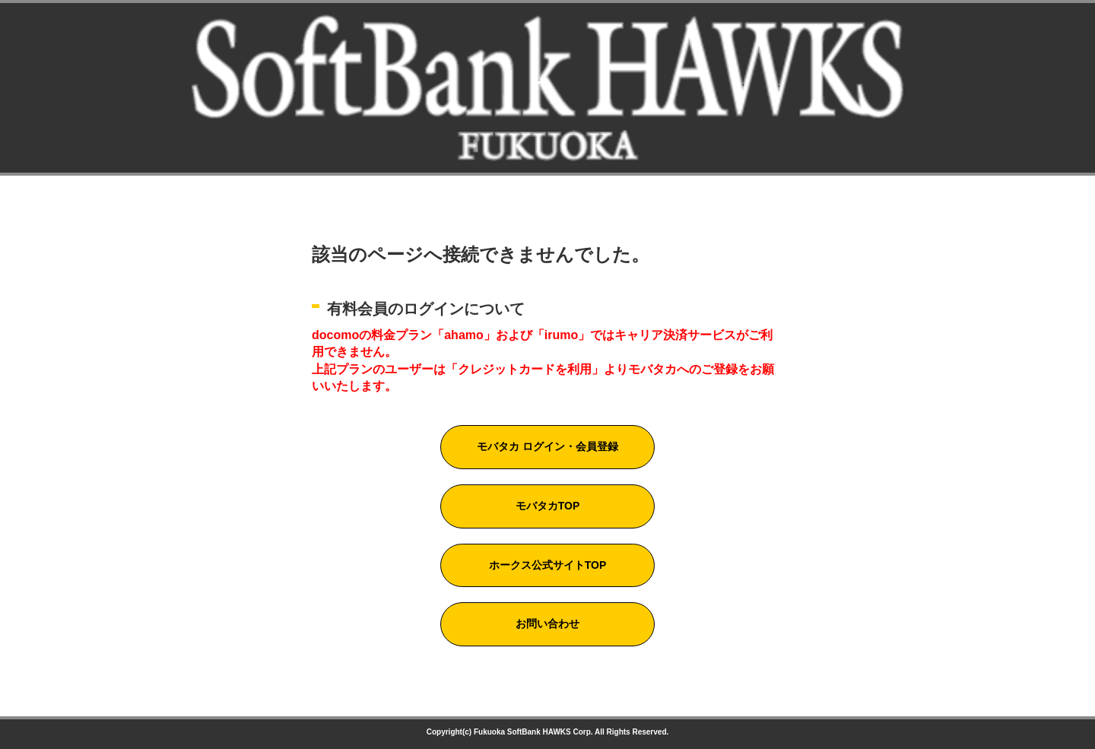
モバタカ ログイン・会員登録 (547, 446)
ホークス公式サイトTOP (548, 565)
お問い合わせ (547, 623)
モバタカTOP (548, 506)
